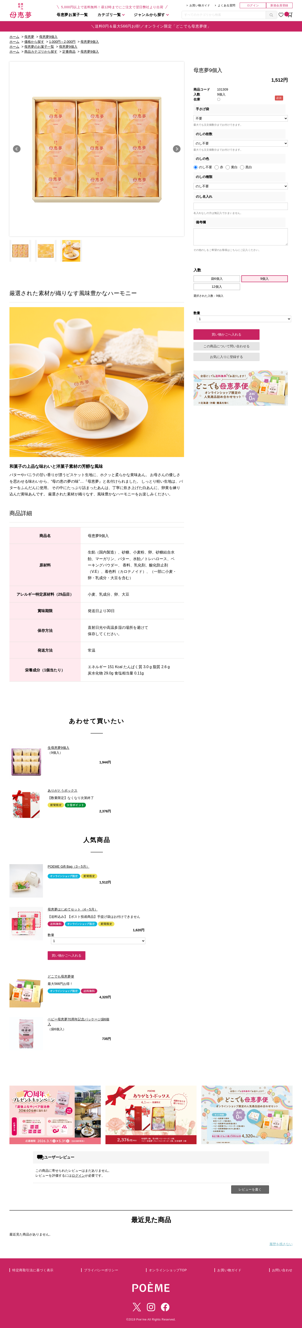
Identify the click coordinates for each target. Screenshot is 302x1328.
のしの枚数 (204, 134)
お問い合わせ (282, 1270)
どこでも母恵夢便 (61, 976)
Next (176, 149)
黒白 (248, 167)
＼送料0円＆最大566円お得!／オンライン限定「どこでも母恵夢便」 (151, 26)
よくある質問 (226, 5)
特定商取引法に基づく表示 (33, 1270)
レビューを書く (250, 1189)
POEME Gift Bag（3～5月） (68, 866)
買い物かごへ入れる (66, 955)
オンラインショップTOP (168, 1270)
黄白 (234, 167)
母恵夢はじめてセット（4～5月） (73, 909)
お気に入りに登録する (226, 357)
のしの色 (202, 158)
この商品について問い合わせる (226, 346)
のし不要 (205, 167)
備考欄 (201, 222)
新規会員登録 (279, 5)
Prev (17, 149)
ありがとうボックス (62, 790)
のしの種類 (204, 177)
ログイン (253, 5)
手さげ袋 (202, 109)
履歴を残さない (281, 1244)
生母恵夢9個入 (58, 748)
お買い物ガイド (199, 5)
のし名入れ (204, 196)
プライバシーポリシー (101, 1270)
